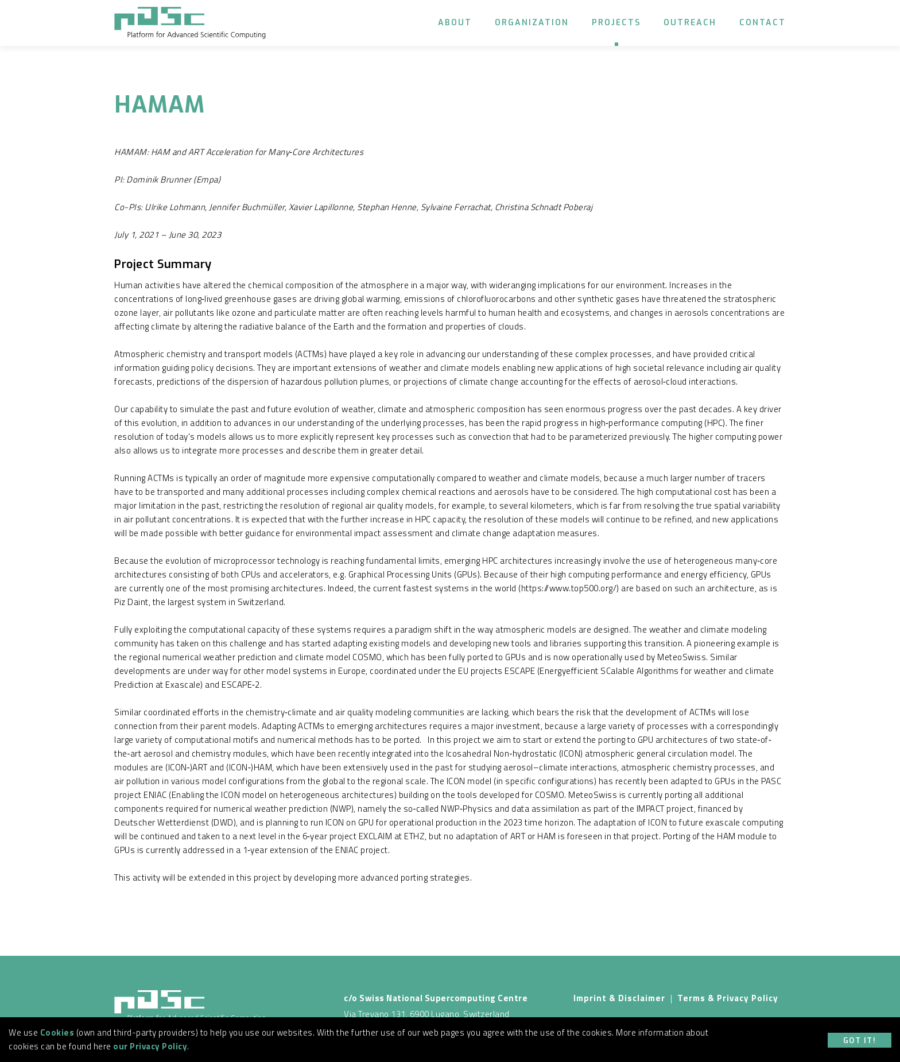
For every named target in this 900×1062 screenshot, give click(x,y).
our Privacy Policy (150, 1046)
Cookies (57, 1032)
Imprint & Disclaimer (619, 998)
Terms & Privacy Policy (727, 998)
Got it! (859, 1040)
